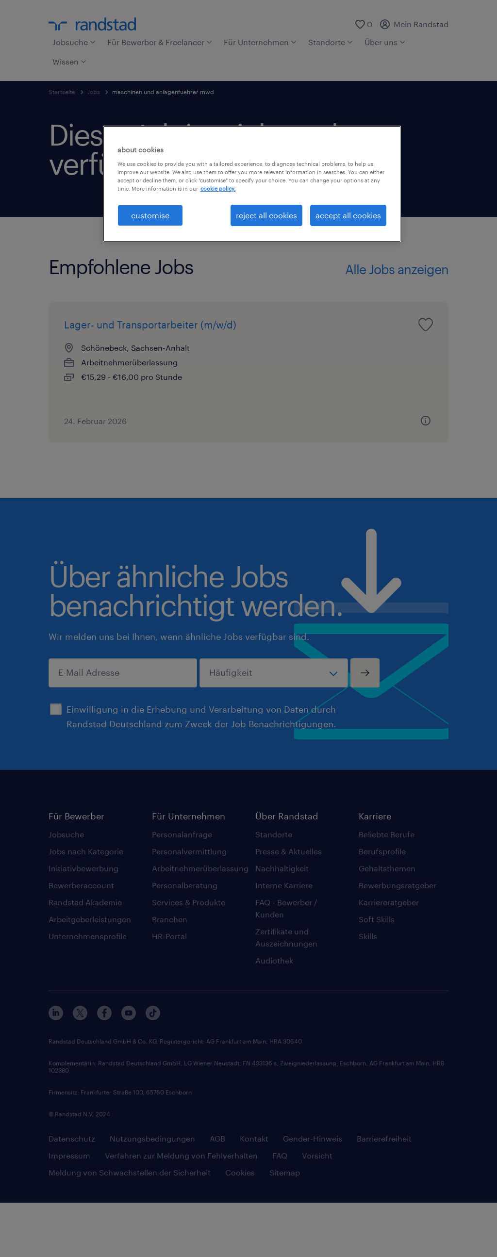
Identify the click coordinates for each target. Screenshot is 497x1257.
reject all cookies (266, 215)
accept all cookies (348, 215)
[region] (252, 184)
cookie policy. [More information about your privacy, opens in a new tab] (217, 188)
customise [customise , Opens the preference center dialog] (150, 215)
